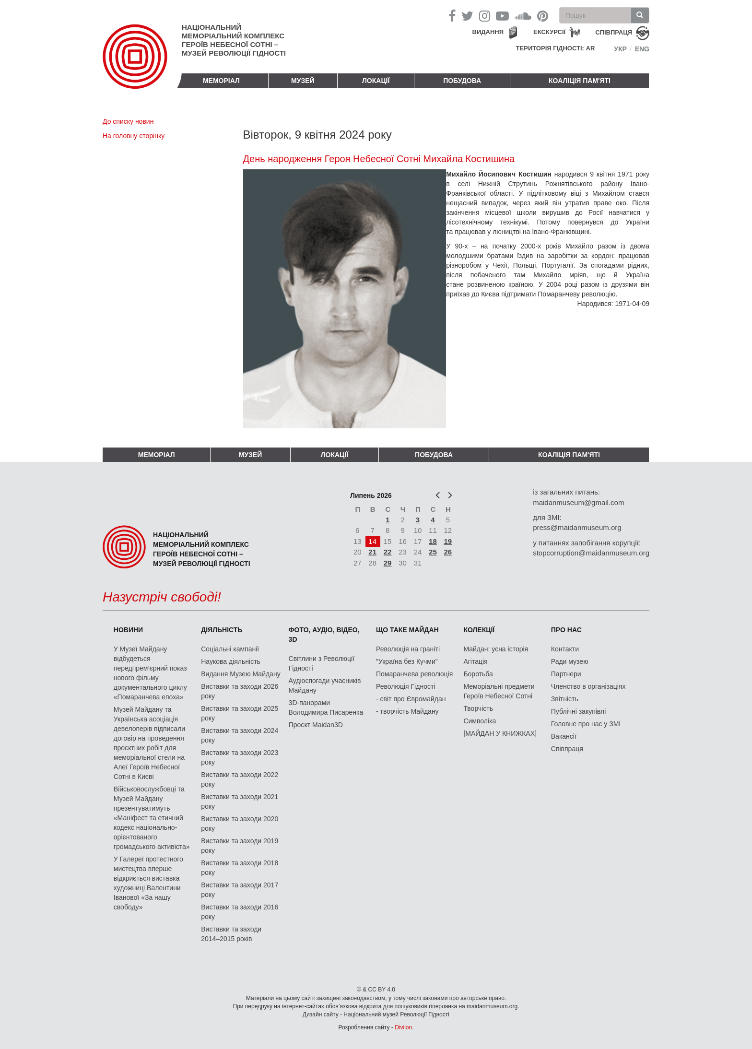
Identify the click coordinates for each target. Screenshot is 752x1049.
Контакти (565, 649)
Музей (303, 80)
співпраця (613, 32)
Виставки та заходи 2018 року (239, 867)
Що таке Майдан (407, 630)
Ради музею (569, 661)
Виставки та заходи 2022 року (239, 779)
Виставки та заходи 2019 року (239, 845)
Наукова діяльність (230, 661)
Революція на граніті (408, 649)
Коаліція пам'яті (580, 80)
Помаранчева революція (414, 674)
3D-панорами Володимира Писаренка (326, 707)
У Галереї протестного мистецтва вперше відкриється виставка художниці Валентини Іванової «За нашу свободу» (148, 883)
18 (433, 541)
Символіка (479, 721)
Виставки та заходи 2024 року (239, 735)
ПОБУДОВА (462, 80)
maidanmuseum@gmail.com (578, 502)
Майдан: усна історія (495, 649)
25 (433, 552)
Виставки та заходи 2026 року (239, 691)
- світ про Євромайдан (411, 699)
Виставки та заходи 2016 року (239, 911)
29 (388, 563)
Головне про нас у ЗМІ (586, 724)
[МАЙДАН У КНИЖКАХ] (500, 733)
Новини (128, 630)
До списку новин (128, 121)
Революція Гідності (405, 686)
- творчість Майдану (407, 711)
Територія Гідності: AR (555, 48)
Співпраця (567, 749)
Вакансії (563, 736)
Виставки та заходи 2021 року (239, 801)
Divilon (403, 1027)
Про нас (566, 630)
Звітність (564, 699)
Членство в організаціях (588, 686)
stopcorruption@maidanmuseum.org (591, 553)
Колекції (478, 630)
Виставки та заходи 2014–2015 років (231, 934)
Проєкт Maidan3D (316, 725)
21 (372, 552)
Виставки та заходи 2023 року (239, 757)
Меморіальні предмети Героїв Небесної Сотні (498, 691)
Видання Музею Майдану (240, 674)
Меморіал (221, 80)
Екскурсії (549, 31)
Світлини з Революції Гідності (321, 663)
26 (448, 552)
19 (448, 541)
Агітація (475, 661)
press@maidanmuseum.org (577, 527)
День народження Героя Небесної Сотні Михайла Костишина (379, 158)
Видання (488, 31)
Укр (620, 49)
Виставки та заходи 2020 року (239, 823)
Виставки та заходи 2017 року (239, 889)
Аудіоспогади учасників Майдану (325, 685)
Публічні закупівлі (578, 711)
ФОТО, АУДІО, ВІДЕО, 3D (324, 634)
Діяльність (221, 630)
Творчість (478, 708)
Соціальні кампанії (230, 649)
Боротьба (478, 674)
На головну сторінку (133, 136)
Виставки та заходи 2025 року (239, 713)
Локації (375, 80)
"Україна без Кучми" (407, 661)
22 (388, 552)
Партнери (566, 674)
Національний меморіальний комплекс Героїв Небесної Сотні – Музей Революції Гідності (234, 40)
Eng (642, 49)
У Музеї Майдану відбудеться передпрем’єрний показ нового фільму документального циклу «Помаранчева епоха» (150, 673)
